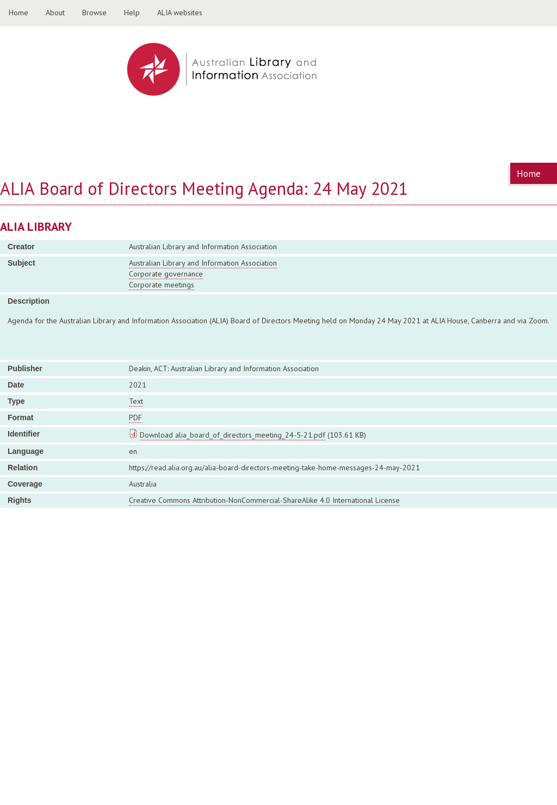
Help (132, 12)
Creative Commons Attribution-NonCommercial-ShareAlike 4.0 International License (264, 500)
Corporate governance (166, 274)
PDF (135, 417)
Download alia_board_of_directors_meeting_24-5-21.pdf (232, 435)
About (55, 12)
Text (136, 401)
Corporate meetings (161, 285)
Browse (94, 12)
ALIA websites (179, 12)
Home (18, 12)
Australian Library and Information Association (203, 263)
